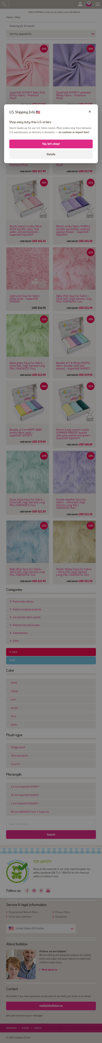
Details (51, 154)
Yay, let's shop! (51, 143)
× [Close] (90, 111)
